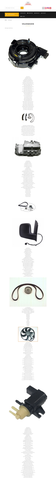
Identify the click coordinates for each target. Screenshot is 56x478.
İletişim (23, 16)
